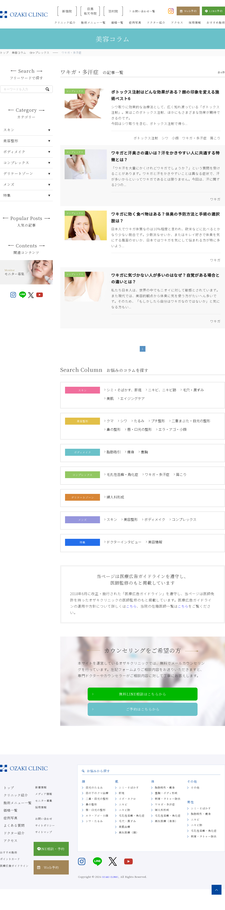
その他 (195, 808)
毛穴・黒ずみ (193, 408)
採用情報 (41, 828)
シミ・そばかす (129, 808)
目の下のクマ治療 (97, 814)
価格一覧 (5, 828)
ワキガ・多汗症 (157, 492)
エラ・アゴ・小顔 (172, 447)
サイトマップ (43, 853)
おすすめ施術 (8, 873)
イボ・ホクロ (127, 819)
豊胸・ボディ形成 (166, 814)
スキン (112, 538)
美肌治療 (124, 847)
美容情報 (155, 560)
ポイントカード (10, 880)
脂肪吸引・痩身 (165, 808)
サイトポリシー (45, 846)
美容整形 (131, 538)
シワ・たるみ (94, 842)
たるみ (139, 439)
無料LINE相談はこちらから (142, 713)
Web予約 (188, 11)
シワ (123, 439)
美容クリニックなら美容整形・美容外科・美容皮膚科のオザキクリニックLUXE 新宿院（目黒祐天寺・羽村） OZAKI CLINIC (24, 14)
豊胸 (144, 470)
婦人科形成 (115, 515)
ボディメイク (154, 538)
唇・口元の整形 (139, 447)
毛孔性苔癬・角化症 (122, 492)
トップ (4, 808)
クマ (110, 439)
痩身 (130, 470)
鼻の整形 (114, 447)
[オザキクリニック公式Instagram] (171, 10)
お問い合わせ (43, 839)
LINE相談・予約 (49, 867)
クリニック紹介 (10, 814)
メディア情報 (43, 814)
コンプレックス (184, 538)
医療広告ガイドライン (14, 886)
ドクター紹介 (8, 848)
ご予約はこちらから (142, 729)
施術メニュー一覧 (11, 821)
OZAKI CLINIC (110, 897)
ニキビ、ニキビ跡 (162, 408)
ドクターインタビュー (124, 560)
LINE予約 (213, 11)
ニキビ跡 (124, 830)
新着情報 (41, 808)
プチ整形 (158, 439)
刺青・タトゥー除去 (168, 819)
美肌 (110, 416)
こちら (131, 624)
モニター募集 (43, 821)
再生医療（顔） (129, 853)
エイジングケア (132, 416)
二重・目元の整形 (97, 819)
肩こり (181, 492)
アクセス (5, 855)
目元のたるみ (94, 808)
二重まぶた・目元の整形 (191, 439)
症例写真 (5, 835)
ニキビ (123, 825)
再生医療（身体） (166, 842)
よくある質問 (8, 841)
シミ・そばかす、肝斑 (124, 408)
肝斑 (122, 814)
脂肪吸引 (114, 470)
